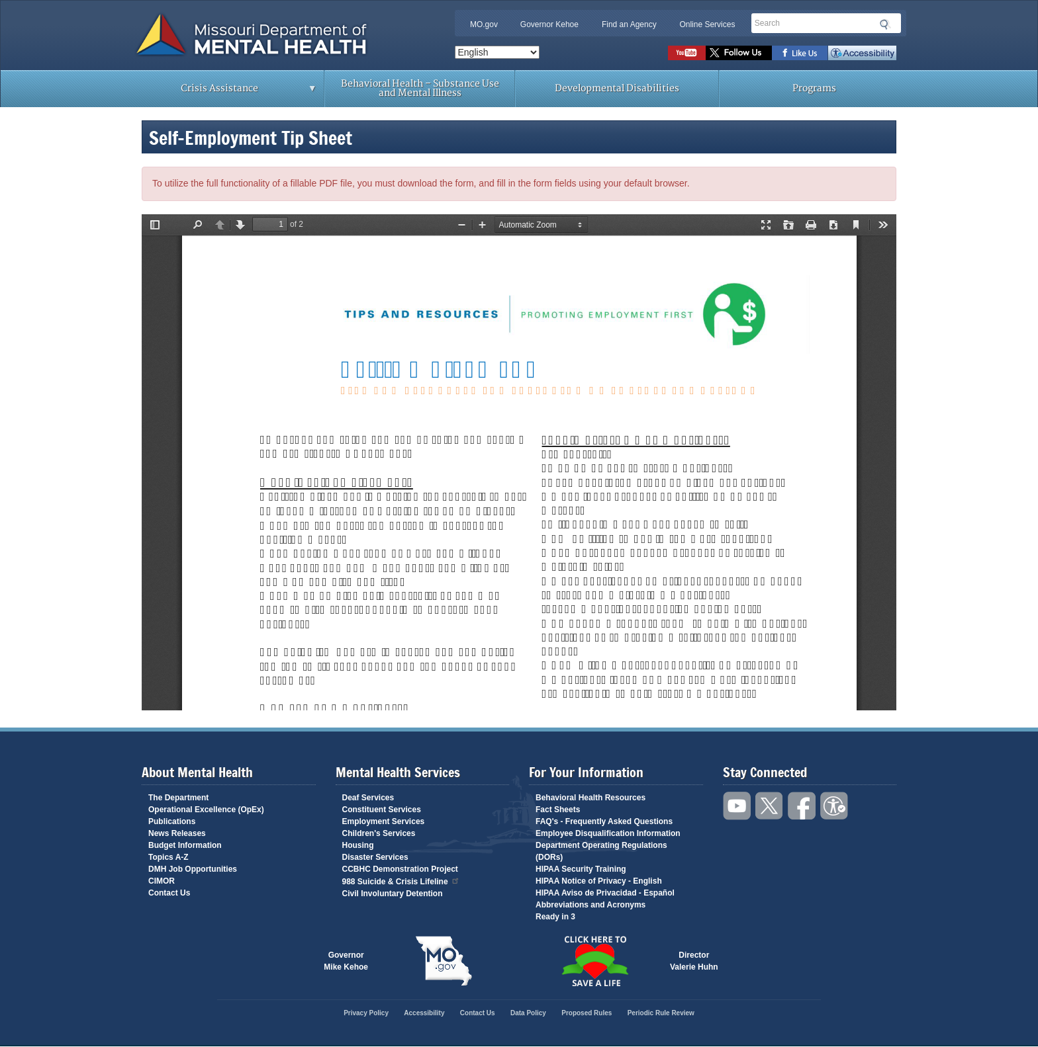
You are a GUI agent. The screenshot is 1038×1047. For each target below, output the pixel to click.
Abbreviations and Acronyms (590, 904)
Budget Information (185, 845)
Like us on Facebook (800, 53)
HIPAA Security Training (581, 869)
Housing (358, 845)
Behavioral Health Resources (590, 797)
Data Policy (528, 1013)
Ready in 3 (555, 916)
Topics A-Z (168, 857)
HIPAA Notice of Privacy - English (599, 881)
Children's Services (379, 833)
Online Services (707, 24)
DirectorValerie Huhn (694, 961)
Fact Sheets (558, 809)
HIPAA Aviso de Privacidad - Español (605, 893)
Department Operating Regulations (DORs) (601, 851)
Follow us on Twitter (739, 53)
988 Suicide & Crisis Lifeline (401, 880)
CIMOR (161, 881)
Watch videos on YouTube (687, 53)
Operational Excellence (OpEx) (206, 809)
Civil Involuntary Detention (392, 893)
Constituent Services (381, 809)
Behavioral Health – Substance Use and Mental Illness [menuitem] (420, 88)
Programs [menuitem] (814, 88)
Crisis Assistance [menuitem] (222, 93)
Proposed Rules (586, 1013)
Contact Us (169, 893)
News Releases (177, 833)
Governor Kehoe (549, 24)
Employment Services (383, 821)
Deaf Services (368, 797)
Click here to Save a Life (594, 961)
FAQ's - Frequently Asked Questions (604, 821)
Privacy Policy (366, 1013)
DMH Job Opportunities (192, 869)
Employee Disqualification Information (608, 833)
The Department (178, 797)
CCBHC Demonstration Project (400, 869)
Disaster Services (375, 857)
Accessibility (862, 53)
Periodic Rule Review (661, 1013)
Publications (171, 821)
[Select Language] (497, 52)
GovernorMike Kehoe (346, 961)
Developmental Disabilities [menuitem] (617, 88)
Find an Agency (629, 24)
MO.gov (484, 24)
